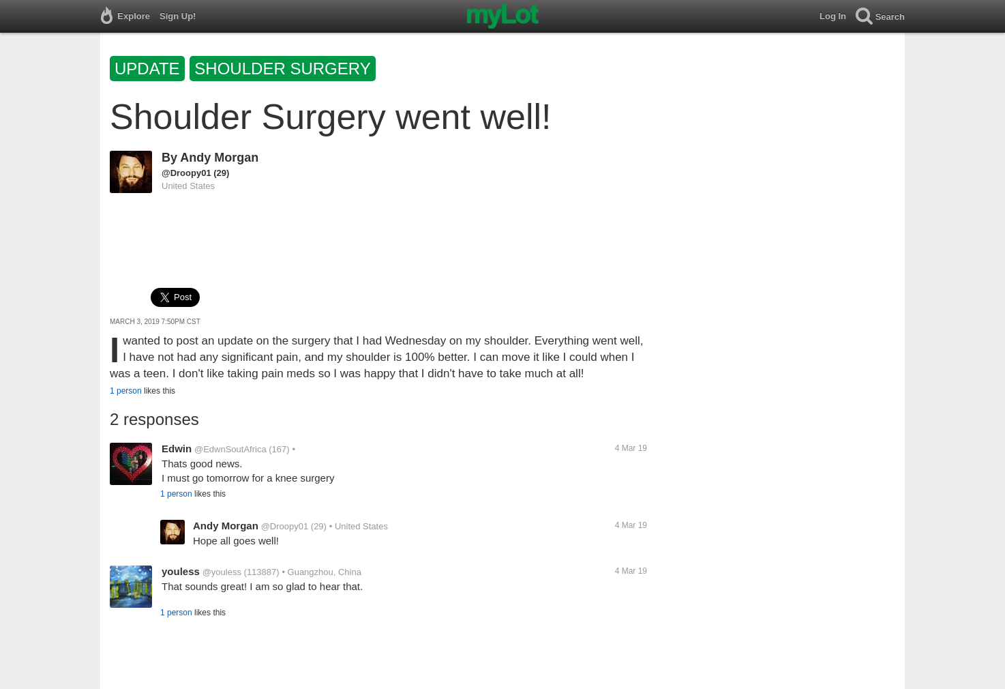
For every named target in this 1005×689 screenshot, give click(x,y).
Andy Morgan (219, 157)
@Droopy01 (186, 173)
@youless (221, 572)
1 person (126, 391)
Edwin (177, 448)
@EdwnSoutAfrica (230, 449)
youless (181, 571)
